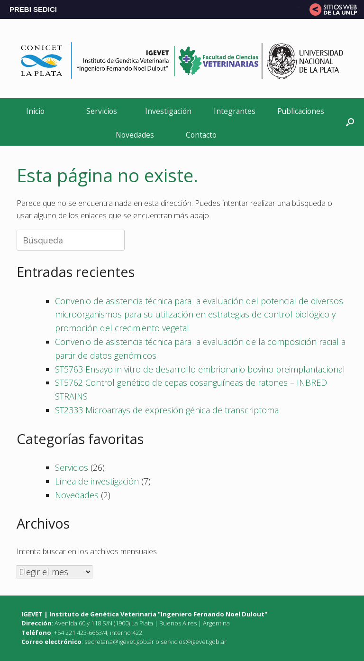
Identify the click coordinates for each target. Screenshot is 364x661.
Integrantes (234, 111)
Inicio (35, 111)
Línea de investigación (97, 481)
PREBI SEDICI (33, 9)
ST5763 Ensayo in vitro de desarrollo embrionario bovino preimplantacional (200, 369)
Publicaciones (300, 111)
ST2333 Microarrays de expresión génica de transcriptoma (167, 410)
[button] (350, 121)
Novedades (135, 135)
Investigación (168, 111)
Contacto (201, 135)
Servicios (101, 111)
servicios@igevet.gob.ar (194, 641)
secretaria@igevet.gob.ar (119, 641)
